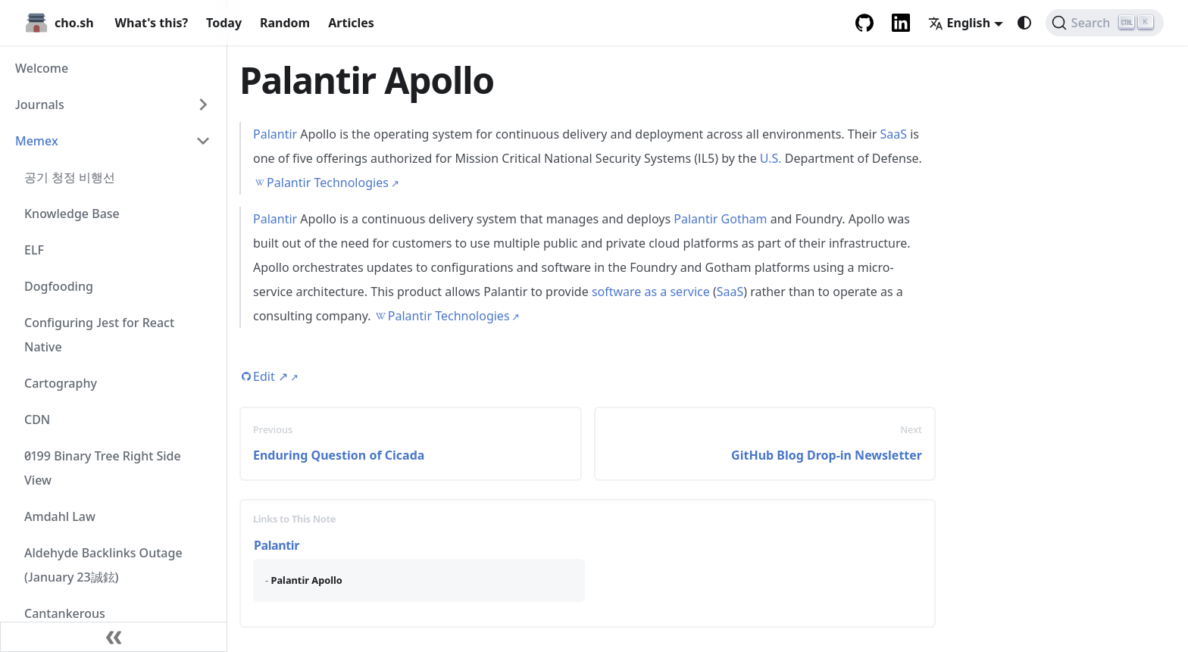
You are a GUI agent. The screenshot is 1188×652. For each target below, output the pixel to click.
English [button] (959, 22)
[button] (113, 104)
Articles (351, 22)
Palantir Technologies (328, 182)
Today (224, 22)
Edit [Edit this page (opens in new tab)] (270, 376)
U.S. (771, 158)
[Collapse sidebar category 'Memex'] (203, 141)
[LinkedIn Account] (901, 23)
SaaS (893, 134)
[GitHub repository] (864, 23)
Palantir (275, 134)
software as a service (651, 291)
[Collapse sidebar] (113, 637)
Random (285, 22)
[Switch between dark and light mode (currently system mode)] (1024, 23)
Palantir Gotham (720, 219)
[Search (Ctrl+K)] (1105, 22)
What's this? (151, 22)
